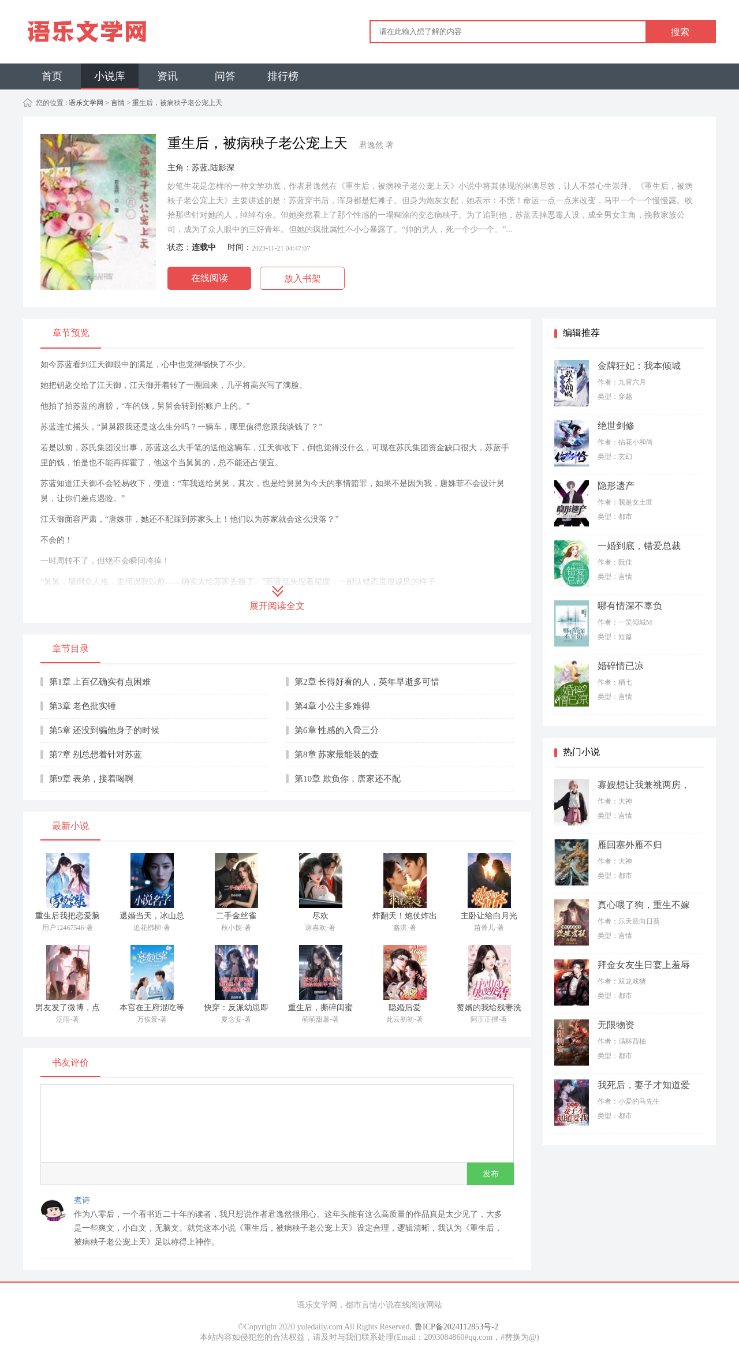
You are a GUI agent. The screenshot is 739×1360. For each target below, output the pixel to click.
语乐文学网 (85, 103)
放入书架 (302, 278)
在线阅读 (209, 278)
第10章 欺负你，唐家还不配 (347, 778)
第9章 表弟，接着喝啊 (91, 778)
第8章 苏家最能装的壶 (336, 754)
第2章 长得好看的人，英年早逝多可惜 (366, 681)
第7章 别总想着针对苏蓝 (95, 754)
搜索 (680, 32)
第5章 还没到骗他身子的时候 (104, 730)
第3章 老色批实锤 (82, 706)
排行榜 (282, 76)
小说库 (109, 76)
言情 (118, 103)
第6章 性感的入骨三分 (336, 730)
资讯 (167, 76)
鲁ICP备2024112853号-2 (456, 1326)
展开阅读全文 (277, 606)
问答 (225, 76)
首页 (52, 76)
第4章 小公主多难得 (332, 706)
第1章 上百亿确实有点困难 (100, 681)
